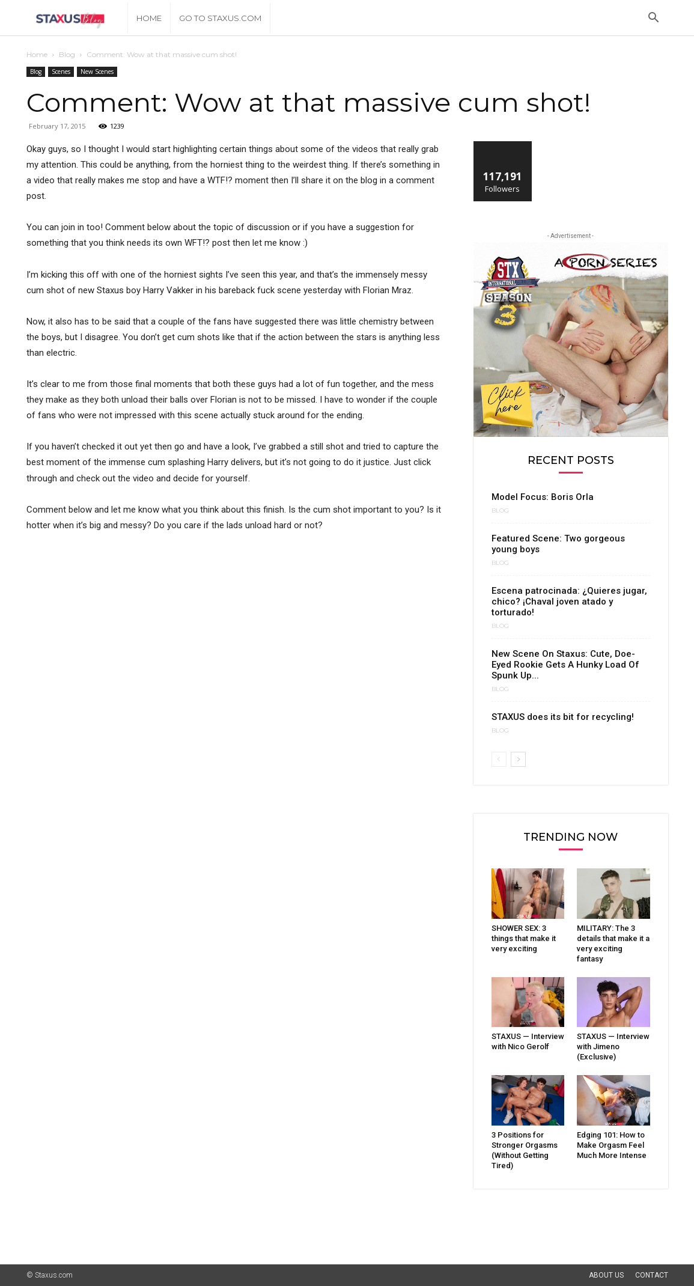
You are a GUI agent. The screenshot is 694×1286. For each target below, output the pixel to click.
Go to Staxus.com (220, 18)
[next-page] (518, 759)
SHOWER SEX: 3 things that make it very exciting (524, 938)
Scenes (61, 71)
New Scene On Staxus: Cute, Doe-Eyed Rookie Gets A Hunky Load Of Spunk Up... (565, 664)
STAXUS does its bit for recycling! (563, 717)
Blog (67, 54)
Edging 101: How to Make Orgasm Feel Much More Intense (612, 1145)
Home (149, 18)
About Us (606, 1275)
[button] (653, 19)
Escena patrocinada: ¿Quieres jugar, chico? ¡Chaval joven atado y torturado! (569, 601)
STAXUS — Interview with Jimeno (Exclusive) (613, 1046)
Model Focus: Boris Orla (543, 497)
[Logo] (77, 18)
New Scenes (97, 71)
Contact (651, 1275)
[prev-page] (499, 759)
